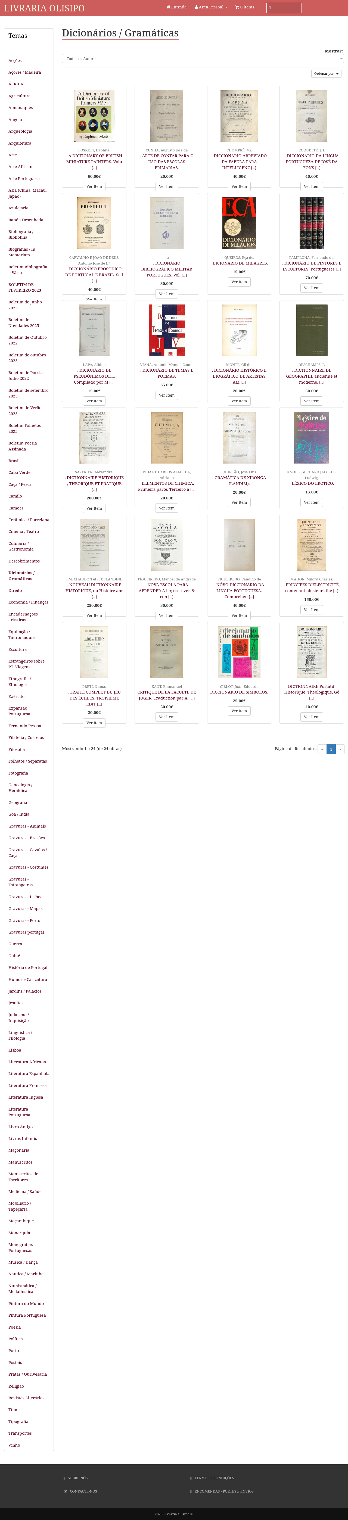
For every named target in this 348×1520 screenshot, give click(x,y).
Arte (12, 154)
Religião (16, 1386)
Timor (14, 1409)
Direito (15, 590)
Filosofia (16, 749)
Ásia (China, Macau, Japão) (27, 192)
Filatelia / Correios (26, 737)
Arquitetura (20, 143)
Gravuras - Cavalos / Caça (27, 852)
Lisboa (14, 1050)
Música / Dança (23, 1262)
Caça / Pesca (20, 484)
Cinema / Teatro (23, 531)
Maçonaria (18, 1150)
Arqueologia (20, 131)
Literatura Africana (27, 1061)
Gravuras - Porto (24, 920)
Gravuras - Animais (27, 826)
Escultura (17, 649)
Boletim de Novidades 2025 (23, 322)
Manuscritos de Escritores (23, 1176)
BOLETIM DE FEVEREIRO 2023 (24, 287)
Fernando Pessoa (24, 725)
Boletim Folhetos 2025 (24, 428)
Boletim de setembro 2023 (28, 393)
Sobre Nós (76, 1477)
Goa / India (19, 814)
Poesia (14, 1327)
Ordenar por (326, 73)
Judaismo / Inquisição (18, 1017)
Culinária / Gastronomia (21, 546)
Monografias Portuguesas (20, 1247)
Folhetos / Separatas (27, 761)
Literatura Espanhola (28, 1073)
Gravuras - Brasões (26, 837)
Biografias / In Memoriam (21, 251)
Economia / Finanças (28, 602)
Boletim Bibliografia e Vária (27, 269)
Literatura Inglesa (25, 1097)
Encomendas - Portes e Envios (222, 1491)
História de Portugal (28, 967)
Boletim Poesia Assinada (22, 445)
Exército (16, 696)
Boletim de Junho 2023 (25, 304)
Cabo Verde (19, 472)
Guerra (15, 943)
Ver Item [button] (94, 186)
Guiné (14, 955)
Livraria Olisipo (44, 8)
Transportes (20, 1433)
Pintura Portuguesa (27, 1315)
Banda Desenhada (26, 219)
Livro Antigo (20, 1126)
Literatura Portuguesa (19, 1111)
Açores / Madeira (24, 72)
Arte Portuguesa (24, 178)
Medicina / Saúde (25, 1191)
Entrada (176, 7)
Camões (15, 508)
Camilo (15, 496)
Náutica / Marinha (26, 1273)
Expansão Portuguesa (19, 710)
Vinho (14, 1445)
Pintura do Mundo (26, 1303)
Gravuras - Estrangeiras (20, 881)
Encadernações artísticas (23, 616)
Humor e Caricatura (27, 979)
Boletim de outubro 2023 (27, 357)
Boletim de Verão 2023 (25, 410)
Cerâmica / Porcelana (28, 519)
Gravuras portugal (26, 932)
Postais (15, 1362)
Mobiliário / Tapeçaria (19, 1205)
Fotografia (18, 773)
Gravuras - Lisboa (25, 896)
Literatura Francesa (27, 1085)
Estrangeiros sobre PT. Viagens (26, 663)
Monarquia (19, 1232)
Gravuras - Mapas (25, 908)
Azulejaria (18, 207)
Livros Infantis (22, 1138)
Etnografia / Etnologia (19, 681)
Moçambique (21, 1220)
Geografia (17, 802)
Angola (15, 119)
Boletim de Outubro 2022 (27, 340)
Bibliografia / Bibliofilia (20, 234)
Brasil (14, 460)
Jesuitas (15, 1002)
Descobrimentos (24, 561)
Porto (13, 1350)
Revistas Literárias (26, 1397)
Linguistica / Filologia (20, 1035)
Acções (14, 60)
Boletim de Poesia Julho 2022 (25, 375)
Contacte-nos (80, 1491)
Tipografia (18, 1421)
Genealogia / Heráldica (20, 787)
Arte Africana (21, 166)
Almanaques (20, 107)
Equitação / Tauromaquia (21, 634)
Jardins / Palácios (25, 991)
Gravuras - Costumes (28, 867)
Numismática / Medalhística (22, 1288)
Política (15, 1338)
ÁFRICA (15, 83)
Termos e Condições (212, 1477)
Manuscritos (20, 1162)
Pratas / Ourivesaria (27, 1374)
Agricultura (19, 95)
